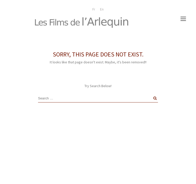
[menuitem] (93, 9)
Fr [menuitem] (93, 9)
